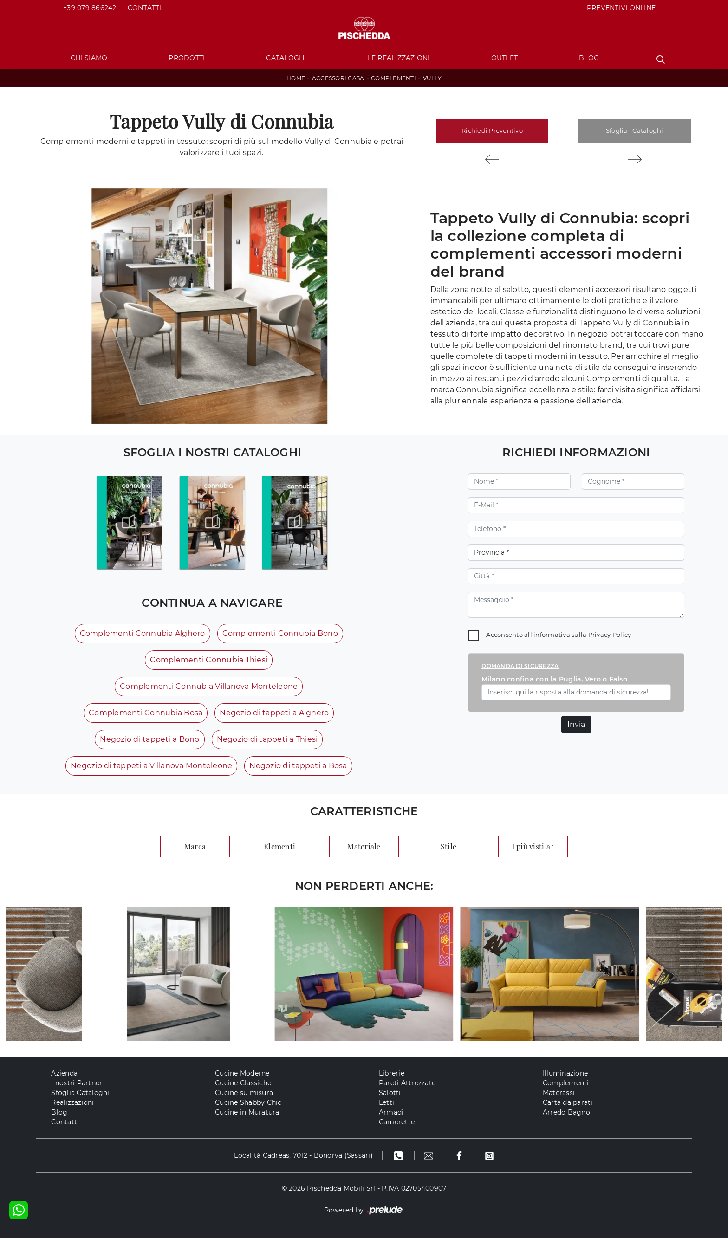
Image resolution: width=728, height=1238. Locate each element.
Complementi (393, 78)
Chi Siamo (89, 58)
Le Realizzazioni (399, 58)
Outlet (504, 58)
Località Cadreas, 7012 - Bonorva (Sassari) (303, 1155)
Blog (589, 58)
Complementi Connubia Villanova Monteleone (209, 686)
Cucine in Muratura (247, 1112)
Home (295, 78)
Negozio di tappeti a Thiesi (267, 739)
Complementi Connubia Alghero (142, 633)
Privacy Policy (609, 634)
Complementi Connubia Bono (280, 633)
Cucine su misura (244, 1093)
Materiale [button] (363, 846)
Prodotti (187, 58)
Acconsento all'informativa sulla (558, 634)
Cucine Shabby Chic (248, 1102)
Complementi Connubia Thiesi (208, 659)
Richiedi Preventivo (492, 130)
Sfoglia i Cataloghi (634, 130)
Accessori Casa (338, 78)
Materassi (559, 1093)
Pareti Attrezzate (407, 1083)
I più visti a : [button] (533, 846)
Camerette (397, 1122)
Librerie (391, 1073)
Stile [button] (448, 846)
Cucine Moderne (242, 1073)
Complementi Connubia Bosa (145, 712)
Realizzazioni (72, 1102)
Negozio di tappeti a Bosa (298, 765)
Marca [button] (195, 846)
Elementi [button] (279, 846)
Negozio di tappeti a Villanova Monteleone (151, 765)
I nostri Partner (76, 1083)
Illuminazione (565, 1073)
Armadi (391, 1112)
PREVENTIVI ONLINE (621, 8)
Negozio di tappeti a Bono (149, 739)
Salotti (390, 1093)
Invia (576, 724)
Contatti (145, 8)
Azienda (64, 1073)
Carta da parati (568, 1102)
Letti (386, 1102)
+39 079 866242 (90, 8)
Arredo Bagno (566, 1112)
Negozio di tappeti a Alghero (274, 712)
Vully (432, 78)
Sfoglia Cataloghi (80, 1093)
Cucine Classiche (243, 1083)
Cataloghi (286, 58)
